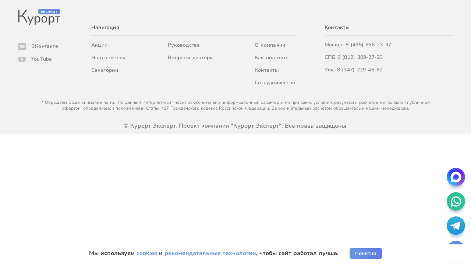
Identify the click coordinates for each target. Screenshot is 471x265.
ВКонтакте (44, 46)
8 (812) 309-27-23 (360, 57)
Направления (108, 57)
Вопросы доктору (190, 57)
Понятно (365, 253)
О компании (270, 45)
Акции (99, 45)
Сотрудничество (275, 82)
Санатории (104, 70)
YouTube (41, 59)
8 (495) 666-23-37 (368, 44)
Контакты (267, 70)
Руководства (184, 45)
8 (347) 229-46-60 (360, 69)
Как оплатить (272, 57)
